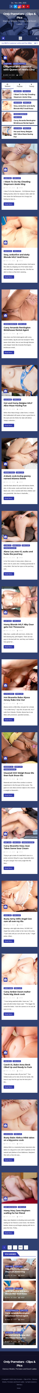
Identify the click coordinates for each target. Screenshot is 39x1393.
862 (20, 1247)
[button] (36, 38)
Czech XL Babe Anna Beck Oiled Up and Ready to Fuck (18, 1065)
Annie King (17, 91)
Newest (7, 85)
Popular (20, 85)
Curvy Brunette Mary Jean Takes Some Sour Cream (17, 847)
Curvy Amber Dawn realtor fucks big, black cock (17, 993)
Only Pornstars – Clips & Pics (22, 1379)
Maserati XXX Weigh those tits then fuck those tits (19, 774)
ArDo (20, 75)
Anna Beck (7, 1061)
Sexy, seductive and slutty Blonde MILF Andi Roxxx (17, 255)
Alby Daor (7, 621)
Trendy (31, 85)
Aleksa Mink (8, 1134)
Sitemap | (19, 1384)
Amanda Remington (20, 114)
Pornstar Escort (10, 548)
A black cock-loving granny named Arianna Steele (17, 477)
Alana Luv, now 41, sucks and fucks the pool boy (18, 552)
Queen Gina (7, 63)
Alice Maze (17, 128)
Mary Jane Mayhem (10, 1207)
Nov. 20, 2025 (10, 188)
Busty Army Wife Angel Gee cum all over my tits (18, 920)
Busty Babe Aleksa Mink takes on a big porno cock (19, 1138)
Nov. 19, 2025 (10, 75)
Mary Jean (7, 842)
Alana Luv (7, 545)
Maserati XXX (8, 766)
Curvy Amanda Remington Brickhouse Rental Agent (17, 328)
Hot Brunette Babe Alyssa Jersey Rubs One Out (17, 698)
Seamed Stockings (19, 63)
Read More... (9, 204)
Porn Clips (26, 91)
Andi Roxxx (17, 102)
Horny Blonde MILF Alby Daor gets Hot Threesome (19, 625)
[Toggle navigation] (20, 38)
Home (19, 1388)
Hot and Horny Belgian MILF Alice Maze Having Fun (18, 404)
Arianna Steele (9, 472)
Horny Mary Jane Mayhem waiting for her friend (17, 1211)
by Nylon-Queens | (31, 1382)
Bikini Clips (16, 545)
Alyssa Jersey (9, 694)
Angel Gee (7, 915)
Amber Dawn (8, 988)
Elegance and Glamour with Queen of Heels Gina (18, 68)
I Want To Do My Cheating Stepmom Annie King (17, 182)
